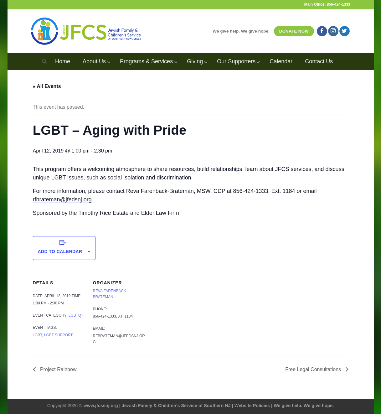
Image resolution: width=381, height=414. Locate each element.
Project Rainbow (58, 369)
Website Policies (252, 405)
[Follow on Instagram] (333, 31)
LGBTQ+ (76, 315)
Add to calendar (60, 251)
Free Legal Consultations (313, 369)
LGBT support (58, 335)
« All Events (47, 86)
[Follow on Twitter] (344, 31)
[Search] (44, 61)
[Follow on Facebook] (322, 31)
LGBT (37, 335)
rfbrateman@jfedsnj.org (62, 199)
